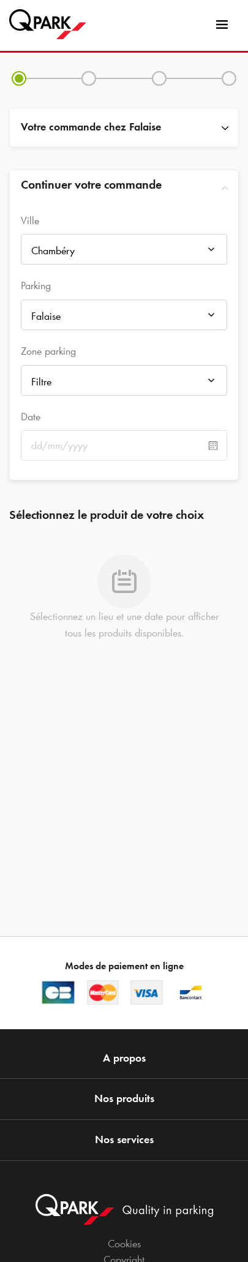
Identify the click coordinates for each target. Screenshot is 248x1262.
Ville (30, 220)
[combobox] (124, 252)
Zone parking (48, 351)
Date (30, 416)
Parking (36, 285)
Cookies (124, 1243)
